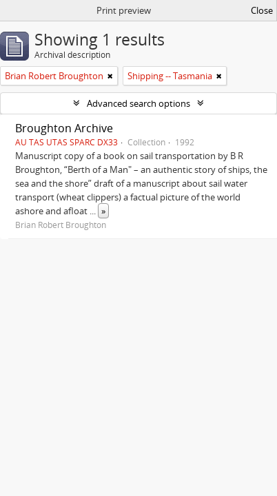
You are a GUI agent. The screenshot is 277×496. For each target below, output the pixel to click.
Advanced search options (138, 103)
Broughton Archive (64, 128)
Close (262, 10)
